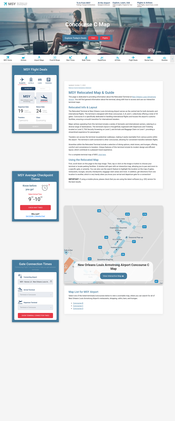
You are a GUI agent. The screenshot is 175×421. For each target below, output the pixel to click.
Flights (105, 38)
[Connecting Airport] (28, 276)
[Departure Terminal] (28, 301)
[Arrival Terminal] (27, 289)
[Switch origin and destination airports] (35, 98)
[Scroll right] (172, 58)
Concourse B (78, 303)
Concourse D (78, 308)
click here (102, 155)
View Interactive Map (113, 276)
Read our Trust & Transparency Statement (80, 88)
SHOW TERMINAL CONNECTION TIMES (35, 315)
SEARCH (35, 126)
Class (38, 117)
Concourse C (78, 306)
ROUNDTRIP (28, 88)
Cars (93, 38)
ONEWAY (42, 88)
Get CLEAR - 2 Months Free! (35, 216)
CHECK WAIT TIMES (35, 207)
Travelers (21, 117)
